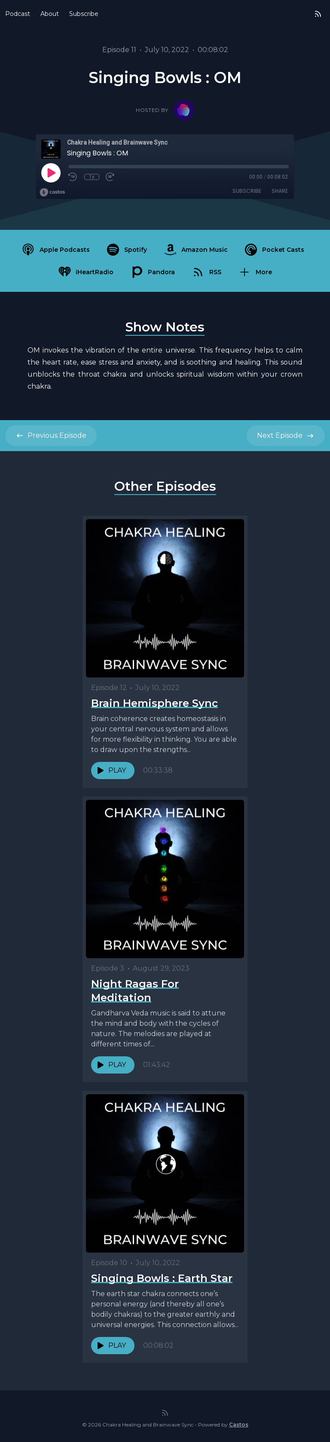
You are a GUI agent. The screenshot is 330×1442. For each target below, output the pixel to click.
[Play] (50, 172)
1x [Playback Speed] (92, 177)
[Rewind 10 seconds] (73, 177)
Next (286, 435)
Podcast (17, 14)
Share (280, 191)
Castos (238, 1424)
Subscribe (83, 14)
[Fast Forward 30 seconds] (110, 177)
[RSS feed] (318, 13)
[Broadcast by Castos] (52, 192)
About (49, 14)
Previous (50, 435)
